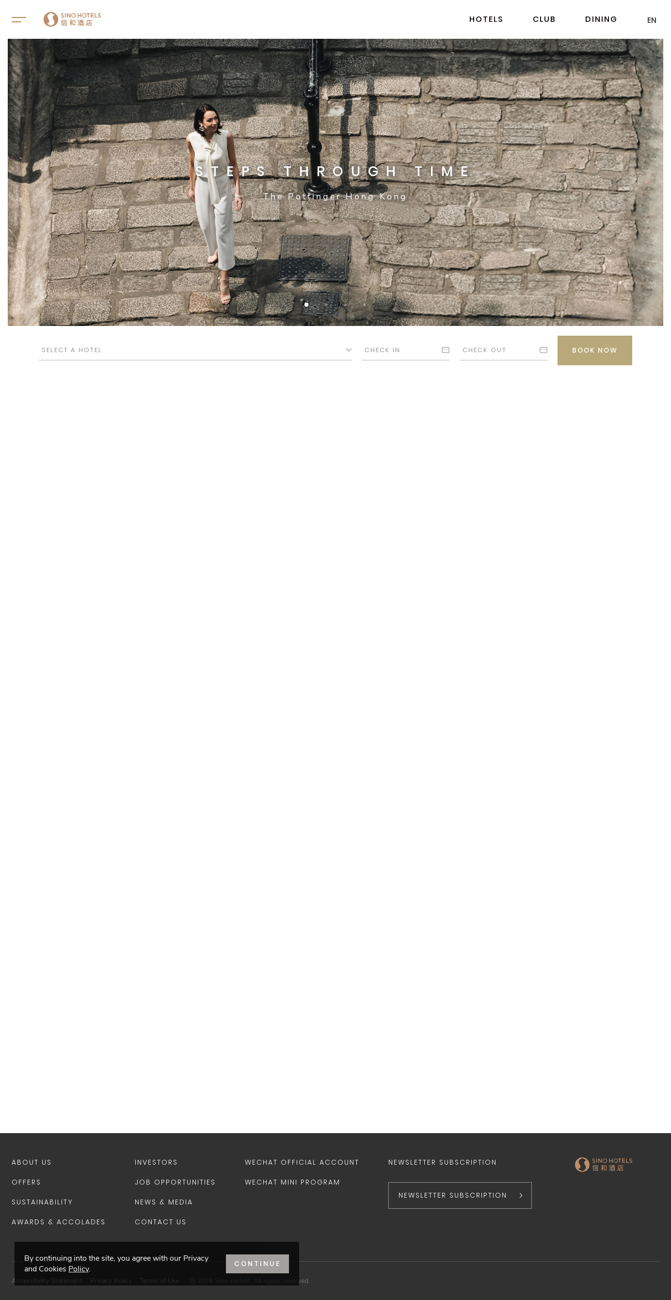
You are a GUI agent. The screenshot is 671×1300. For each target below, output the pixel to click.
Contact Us (161, 1222)
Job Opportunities (175, 1182)
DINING (601, 19)
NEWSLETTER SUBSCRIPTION (453, 1195)
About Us (32, 1162)
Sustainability (42, 1202)
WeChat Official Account (302, 1162)
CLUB (544, 19)
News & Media (164, 1202)
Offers (26, 1182)
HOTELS (486, 19)
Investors (156, 1162)
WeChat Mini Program (292, 1182)
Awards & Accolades (59, 1222)
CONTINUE (257, 1263)
